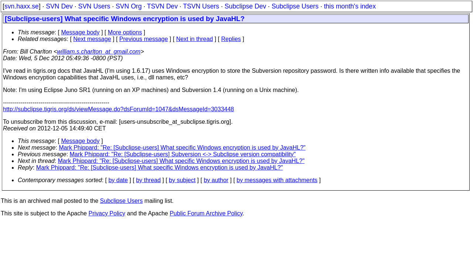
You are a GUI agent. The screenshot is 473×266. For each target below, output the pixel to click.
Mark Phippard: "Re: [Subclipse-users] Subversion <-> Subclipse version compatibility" (183, 154)
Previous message (143, 39)
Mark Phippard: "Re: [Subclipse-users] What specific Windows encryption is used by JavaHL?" (182, 147)
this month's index (350, 6)
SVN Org (129, 6)
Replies (231, 39)
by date (117, 180)
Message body (80, 32)
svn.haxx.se (21, 6)
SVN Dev (59, 6)
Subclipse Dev (245, 6)
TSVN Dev (162, 6)
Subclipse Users (295, 6)
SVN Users (94, 6)
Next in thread (194, 39)
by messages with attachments (276, 180)
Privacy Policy (106, 213)
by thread (148, 180)
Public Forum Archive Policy (206, 213)
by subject (182, 180)
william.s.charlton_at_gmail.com (98, 51)
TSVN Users (201, 6)
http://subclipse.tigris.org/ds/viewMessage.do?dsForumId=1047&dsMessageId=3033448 (118, 109)
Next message (92, 39)
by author (216, 180)
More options (125, 32)
